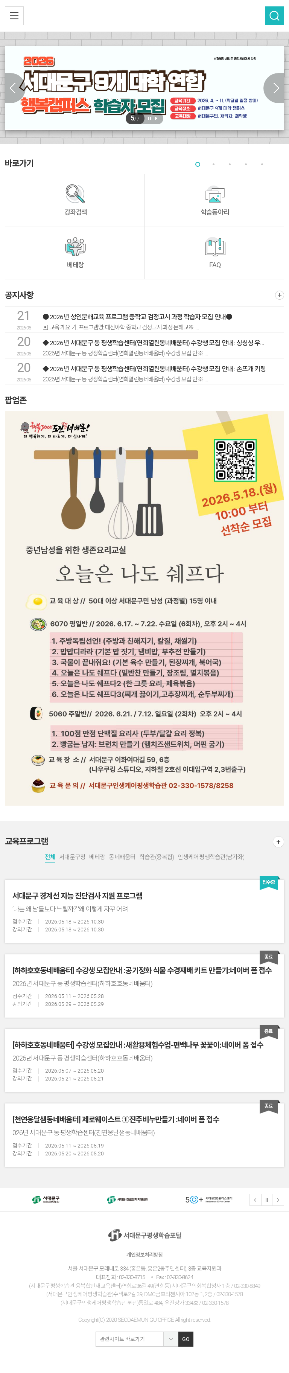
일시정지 (149, 118)
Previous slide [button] (15, 88)
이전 (255, 1199)
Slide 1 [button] (197, 164)
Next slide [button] (273, 88)
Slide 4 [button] (246, 164)
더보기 (279, 295)
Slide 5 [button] (262, 164)
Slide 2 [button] (213, 164)
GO (186, 1339)
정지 (266, 1199)
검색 (274, 15)
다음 (278, 1199)
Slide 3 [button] (230, 164)
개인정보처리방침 (144, 1255)
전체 (50, 857)
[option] (144, 87)
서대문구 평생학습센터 (144, 16)
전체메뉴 (14, 15)
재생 (156, 118)
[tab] (197, 164)
